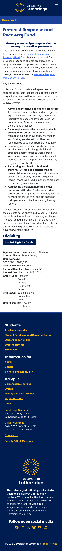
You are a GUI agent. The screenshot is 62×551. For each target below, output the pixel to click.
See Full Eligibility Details (19, 242)
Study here (11, 349)
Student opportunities (17, 339)
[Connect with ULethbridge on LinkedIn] (45, 527)
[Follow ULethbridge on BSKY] (34, 527)
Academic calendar (16, 330)
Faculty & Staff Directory (19, 441)
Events (9, 388)
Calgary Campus (14, 422)
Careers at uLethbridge (18, 383)
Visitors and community (19, 371)
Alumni (9, 361)
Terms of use (50, 543)
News (8, 403)
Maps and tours (14, 398)
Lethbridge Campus (16, 410)
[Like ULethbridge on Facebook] (16, 527)
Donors (9, 366)
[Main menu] (56, 5)
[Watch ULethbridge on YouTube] (39, 527)
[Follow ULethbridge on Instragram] (22, 527)
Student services (14, 344)
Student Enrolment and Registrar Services (29, 335)
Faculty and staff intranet (19, 393)
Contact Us (11, 435)
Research (9, 20)
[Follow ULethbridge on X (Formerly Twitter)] (28, 527)
